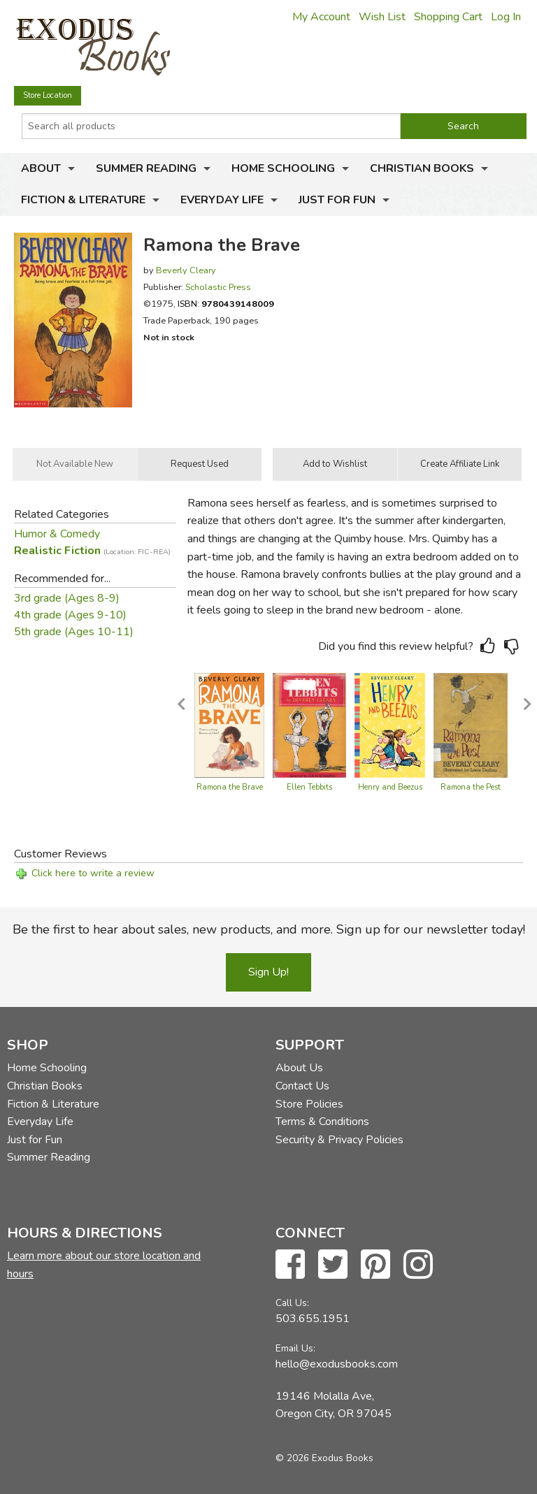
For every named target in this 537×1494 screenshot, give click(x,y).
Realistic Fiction (92, 550)
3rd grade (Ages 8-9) (67, 598)
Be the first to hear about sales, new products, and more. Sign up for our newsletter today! (269, 929)
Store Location (47, 95)
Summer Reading (146, 168)
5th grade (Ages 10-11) (74, 631)
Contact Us (302, 1086)
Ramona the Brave (229, 787)
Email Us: (295, 1348)
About (41, 168)
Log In (506, 16)
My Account (321, 16)
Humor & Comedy (57, 534)
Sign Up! (268, 972)
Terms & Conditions (322, 1121)
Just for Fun (337, 200)
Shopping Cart (448, 16)
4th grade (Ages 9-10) (70, 615)
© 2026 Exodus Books (324, 1458)
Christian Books (422, 168)
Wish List (382, 16)
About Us (299, 1067)
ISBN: (226, 304)
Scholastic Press (218, 287)
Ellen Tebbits (309, 787)
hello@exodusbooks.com (336, 1364)
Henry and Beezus (390, 787)
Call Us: (292, 1303)
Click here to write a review (93, 873)
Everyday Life (222, 200)
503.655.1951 (312, 1318)
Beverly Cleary (186, 270)
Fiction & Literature (83, 200)
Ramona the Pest (471, 787)
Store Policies (309, 1104)
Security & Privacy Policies (339, 1139)
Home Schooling (283, 168)
